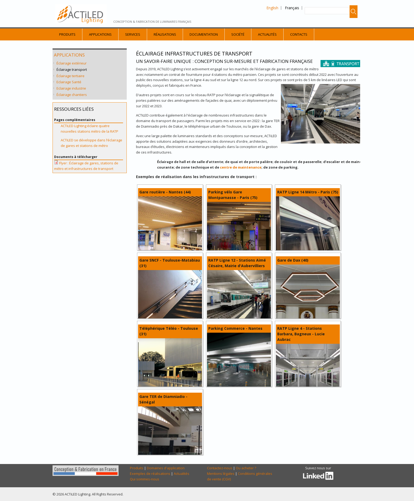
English (272, 7)
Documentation (204, 34)
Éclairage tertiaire (70, 75)
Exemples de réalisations (150, 473)
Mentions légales (220, 473)
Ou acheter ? (246, 468)
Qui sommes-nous (144, 479)
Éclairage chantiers (72, 94)
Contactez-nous (219, 468)
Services (132, 34)
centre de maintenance (240, 167)
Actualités (267, 34)
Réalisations (165, 34)
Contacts (298, 34)
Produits (67, 34)
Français (292, 7)
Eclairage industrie (71, 88)
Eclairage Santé (69, 82)
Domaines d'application (166, 468)
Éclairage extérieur (72, 63)
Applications (100, 34)
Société (237, 34)
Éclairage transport (72, 69)
